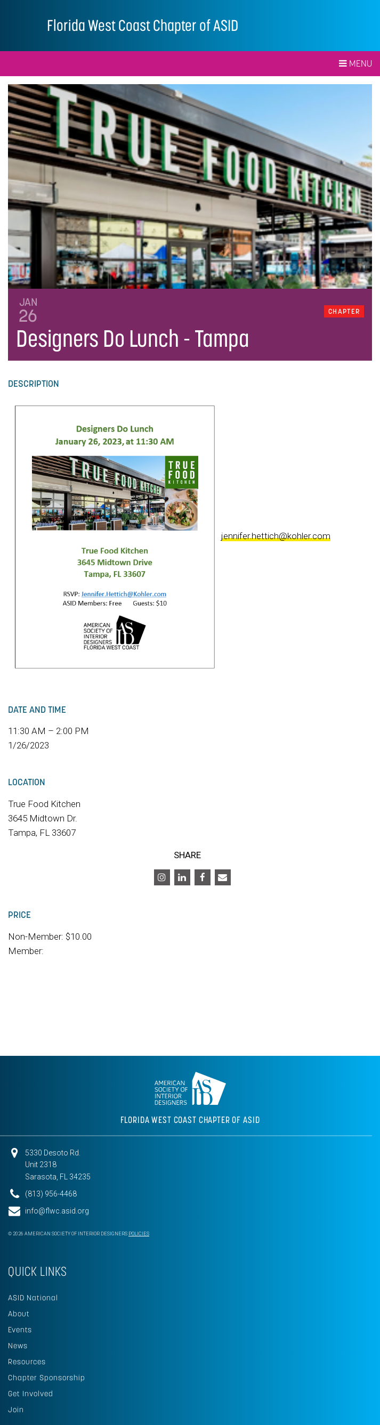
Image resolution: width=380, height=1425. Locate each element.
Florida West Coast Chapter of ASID (142, 25)
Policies (138, 1233)
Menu (355, 63)
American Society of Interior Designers (23, 24)
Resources (27, 1361)
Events (20, 1329)
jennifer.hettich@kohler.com (275, 536)
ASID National (33, 1297)
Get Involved (30, 1393)
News (18, 1345)
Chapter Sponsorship (46, 1377)
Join (16, 1409)
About (19, 1313)
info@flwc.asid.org (57, 1211)
